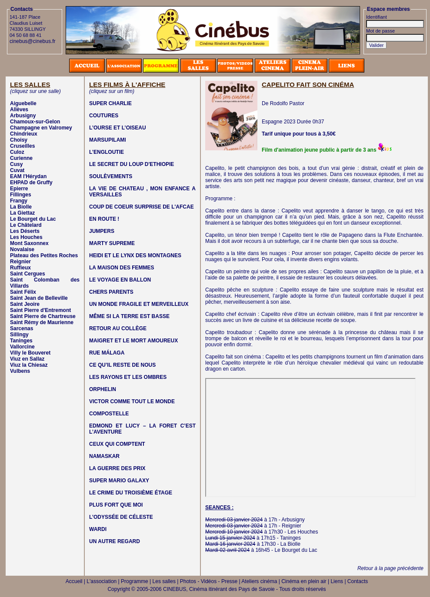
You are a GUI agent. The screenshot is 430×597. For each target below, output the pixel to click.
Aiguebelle (23, 103)
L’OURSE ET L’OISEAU (117, 128)
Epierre (19, 189)
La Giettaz (22, 213)
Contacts (357, 581)
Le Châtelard (26, 225)
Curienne (21, 158)
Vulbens (20, 371)
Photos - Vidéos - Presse (209, 581)
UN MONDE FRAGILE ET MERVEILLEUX (138, 304)
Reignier (20, 262)
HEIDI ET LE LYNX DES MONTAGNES (135, 255)
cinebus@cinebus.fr (33, 41)
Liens (336, 581)
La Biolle (21, 207)
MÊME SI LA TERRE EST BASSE (129, 316)
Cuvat (17, 170)
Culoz (17, 152)
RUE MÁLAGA (106, 353)
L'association (102, 581)
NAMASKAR (104, 456)
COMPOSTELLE (109, 414)
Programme (134, 581)
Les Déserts (25, 231)
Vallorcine (22, 347)
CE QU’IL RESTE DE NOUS (122, 365)
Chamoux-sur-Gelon (35, 122)
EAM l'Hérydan (28, 176)
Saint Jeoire (25, 304)
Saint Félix (23, 292)
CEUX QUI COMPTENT (117, 444)
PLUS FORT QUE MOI (116, 505)
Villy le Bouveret (30, 353)
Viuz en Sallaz (27, 359)
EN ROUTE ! (104, 219)
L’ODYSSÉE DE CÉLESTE (121, 517)
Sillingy (19, 335)
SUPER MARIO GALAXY (119, 481)
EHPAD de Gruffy (31, 182)
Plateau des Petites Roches (44, 255)
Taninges (21, 341)
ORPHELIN (102, 389)
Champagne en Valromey (41, 128)
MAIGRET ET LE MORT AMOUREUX (133, 341)
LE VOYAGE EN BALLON (120, 280)
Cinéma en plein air (303, 581)
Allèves (19, 109)
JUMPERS (101, 231)
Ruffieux (20, 268)
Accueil (74, 581)
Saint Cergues (27, 274)
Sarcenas (21, 328)
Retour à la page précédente (390, 568)
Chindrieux (23, 134)
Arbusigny (23, 116)
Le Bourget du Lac (33, 219)
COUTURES (103, 116)
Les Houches (26, 237)
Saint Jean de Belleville (39, 298)
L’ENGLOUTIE (106, 152)
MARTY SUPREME (112, 243)
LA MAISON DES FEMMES (121, 268)
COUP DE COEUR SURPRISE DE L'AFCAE (141, 207)
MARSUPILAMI (107, 140)
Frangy (18, 201)
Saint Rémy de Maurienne (41, 322)
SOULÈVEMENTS (110, 176)
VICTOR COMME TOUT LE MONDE (132, 401)
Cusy (16, 164)
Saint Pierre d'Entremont (40, 310)
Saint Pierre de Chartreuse (43, 316)
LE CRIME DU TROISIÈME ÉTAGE (130, 493)
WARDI (98, 529)
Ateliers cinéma (259, 581)
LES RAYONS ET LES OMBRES (128, 377)
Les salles (164, 581)
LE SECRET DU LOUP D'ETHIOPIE (131, 164)
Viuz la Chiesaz (28, 365)
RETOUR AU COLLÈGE (118, 328)
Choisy (18, 140)
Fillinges (20, 195)
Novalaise (22, 249)
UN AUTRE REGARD (114, 541)
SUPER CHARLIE (110, 103)
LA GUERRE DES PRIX (117, 468)
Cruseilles (22, 146)
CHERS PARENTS (111, 292)
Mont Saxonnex (29, 243)
